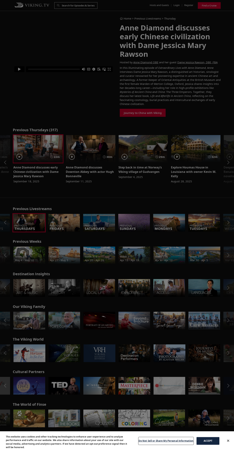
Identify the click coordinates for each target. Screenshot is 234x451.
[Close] (228, 444)
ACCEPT (208, 444)
